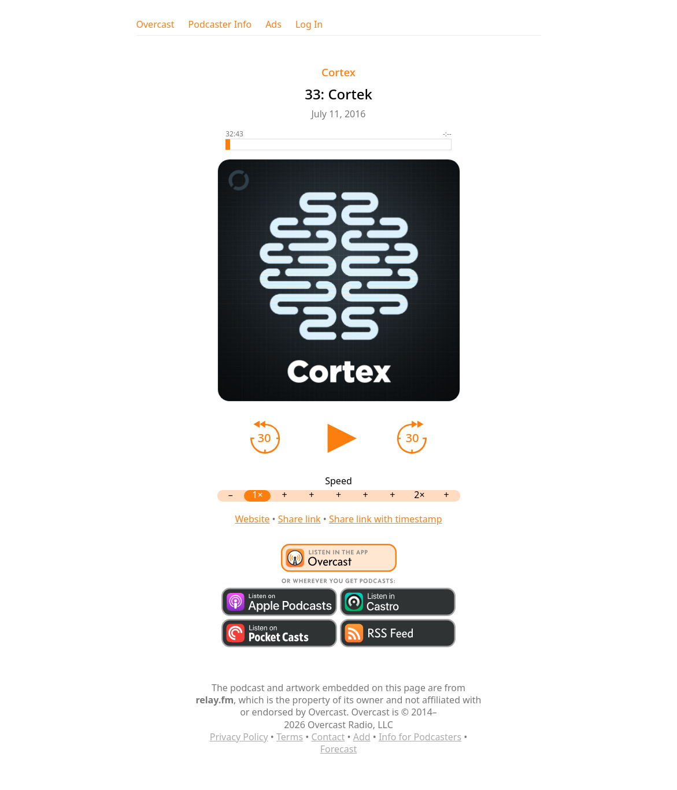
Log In (309, 24)
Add (362, 736)
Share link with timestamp (385, 519)
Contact (328, 736)
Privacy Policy (239, 736)
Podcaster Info (220, 24)
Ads (273, 24)
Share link (299, 519)
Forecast (338, 749)
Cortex (338, 72)
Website (252, 519)
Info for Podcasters (420, 736)
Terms (289, 736)
